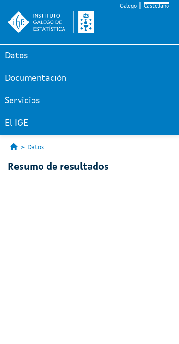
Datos (16, 56)
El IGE (16, 123)
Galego (128, 6)
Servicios (22, 101)
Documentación (35, 78)
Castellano (156, 6)
